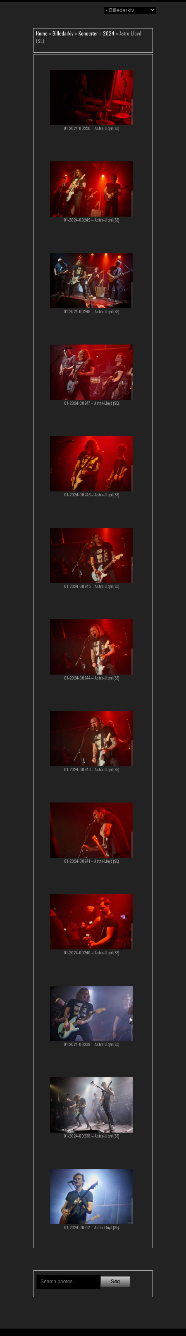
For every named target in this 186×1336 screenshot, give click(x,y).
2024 (108, 33)
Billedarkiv (63, 33)
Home (42, 33)
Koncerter (88, 33)
